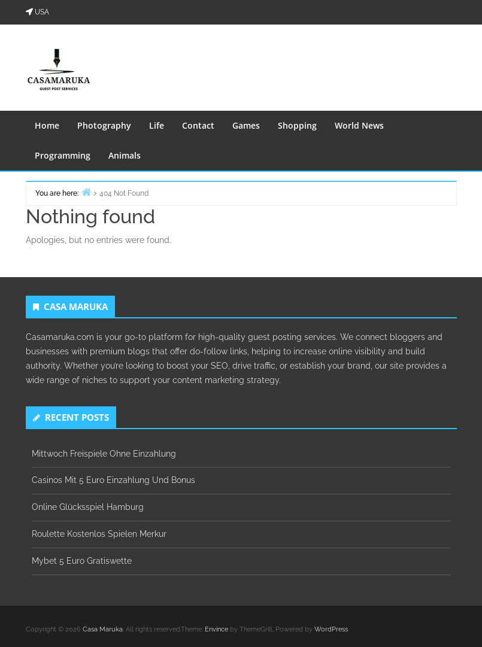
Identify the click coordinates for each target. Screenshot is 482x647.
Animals (124, 155)
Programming (62, 155)
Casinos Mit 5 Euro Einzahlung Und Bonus (113, 480)
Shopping (297, 125)
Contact (198, 125)
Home (47, 125)
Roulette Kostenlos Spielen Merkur (99, 534)
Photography (104, 125)
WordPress (331, 629)
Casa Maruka (103, 629)
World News (359, 125)
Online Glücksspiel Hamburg (88, 507)
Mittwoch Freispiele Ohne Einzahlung (104, 453)
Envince (216, 629)
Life (156, 125)
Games (246, 125)
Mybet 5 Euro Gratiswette (82, 561)
